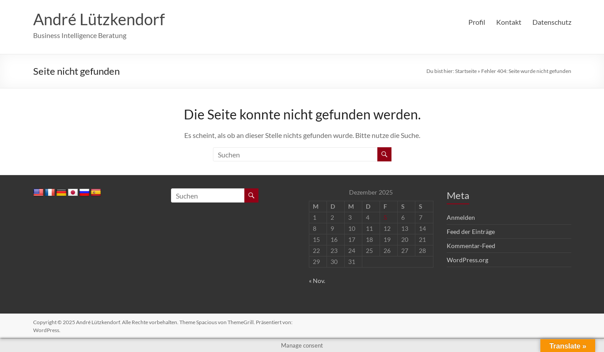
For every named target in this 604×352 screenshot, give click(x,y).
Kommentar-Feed (471, 245)
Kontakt (508, 22)
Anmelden (461, 217)
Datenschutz (551, 22)
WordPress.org (467, 260)
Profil (476, 22)
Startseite (466, 71)
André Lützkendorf (99, 19)
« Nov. (317, 280)
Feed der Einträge (471, 231)
